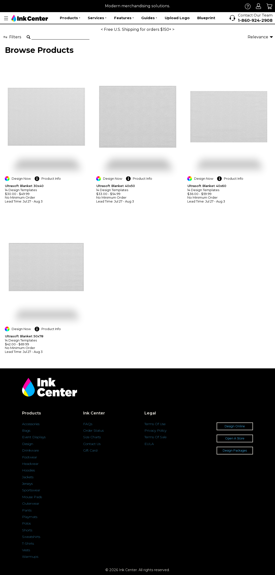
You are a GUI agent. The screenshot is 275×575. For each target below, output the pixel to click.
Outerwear (30, 503)
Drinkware (30, 450)
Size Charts (92, 437)
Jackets (27, 477)
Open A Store (234, 438)
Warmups (30, 556)
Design (27, 444)
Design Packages (235, 450)
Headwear (30, 464)
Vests (26, 550)
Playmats (29, 517)
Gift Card (90, 450)
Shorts (27, 530)
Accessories (30, 424)
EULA (149, 444)
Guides (149, 18)
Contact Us (92, 444)
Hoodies (28, 470)
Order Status (93, 430)
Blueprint (206, 18)
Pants (26, 510)
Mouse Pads (32, 497)
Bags (26, 430)
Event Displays (34, 437)
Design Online (235, 426)
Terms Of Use (154, 424)
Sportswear (31, 490)
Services (97, 18)
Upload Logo (177, 18)
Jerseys (27, 483)
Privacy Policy (155, 430)
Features (124, 18)
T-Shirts (28, 543)
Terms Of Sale (155, 437)
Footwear (29, 457)
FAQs (87, 424)
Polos (26, 523)
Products (70, 18)
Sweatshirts (31, 537)
